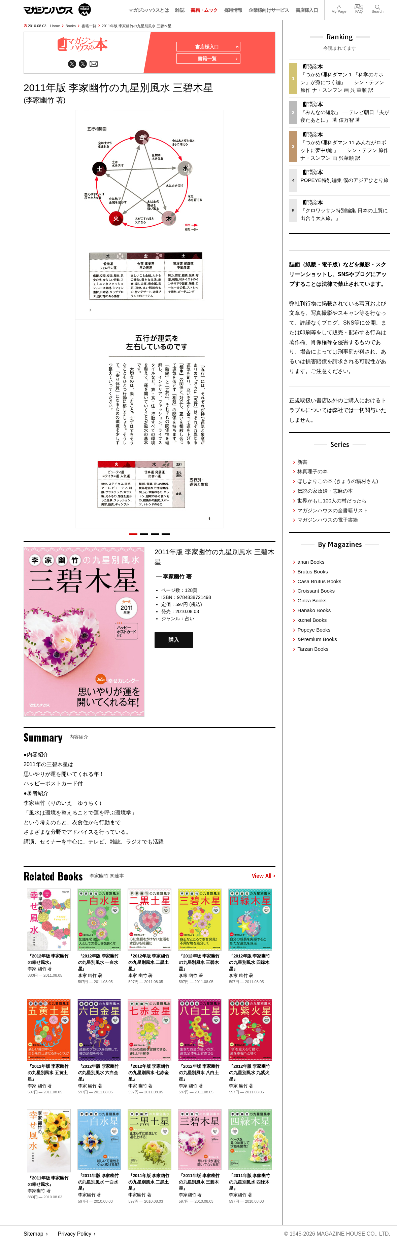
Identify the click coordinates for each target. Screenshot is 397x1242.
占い (189, 618)
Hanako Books (314, 610)
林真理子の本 (312, 471)
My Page (339, 6)
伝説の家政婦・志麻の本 (325, 491)
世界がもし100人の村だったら (331, 500)
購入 (173, 640)
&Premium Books (317, 639)
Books (71, 26)
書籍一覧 (88, 26)
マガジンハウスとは (148, 10)
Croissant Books (316, 591)
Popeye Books (313, 630)
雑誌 (179, 10)
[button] (133, 534)
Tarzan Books (312, 649)
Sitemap (33, 1234)
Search (377, 6)
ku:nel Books (312, 620)
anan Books (310, 562)
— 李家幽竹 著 (174, 576)
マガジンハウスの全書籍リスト (332, 510)
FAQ (359, 6)
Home (55, 26)
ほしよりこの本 (337, 481)
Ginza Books (311, 600)
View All (263, 876)
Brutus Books (312, 571)
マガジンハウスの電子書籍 (327, 520)
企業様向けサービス (269, 10)
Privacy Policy (75, 1234)
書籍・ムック (204, 10)
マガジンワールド (57, 9)
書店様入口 (307, 10)
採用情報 (233, 10)
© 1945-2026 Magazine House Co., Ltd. (337, 1234)
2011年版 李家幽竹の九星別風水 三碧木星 (136, 26)
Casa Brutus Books (319, 581)
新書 (302, 462)
